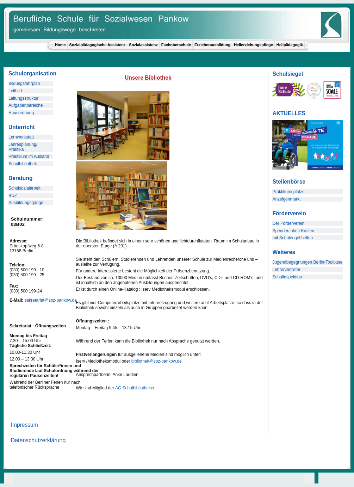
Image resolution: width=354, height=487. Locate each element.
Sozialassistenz (143, 45)
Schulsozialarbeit (24, 188)
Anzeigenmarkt (286, 199)
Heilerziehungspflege (253, 45)
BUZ (12, 195)
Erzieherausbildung (212, 45)
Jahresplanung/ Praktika (22, 147)
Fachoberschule (176, 45)
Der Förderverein (288, 223)
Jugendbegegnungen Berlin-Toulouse (307, 262)
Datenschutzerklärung (38, 440)
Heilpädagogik (290, 45)
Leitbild (15, 90)
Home (60, 45)
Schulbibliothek (22, 163)
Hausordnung (21, 112)
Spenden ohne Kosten (293, 230)
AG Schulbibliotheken (135, 388)
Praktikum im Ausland (28, 156)
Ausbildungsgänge (25, 202)
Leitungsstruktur (23, 98)
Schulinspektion (287, 277)
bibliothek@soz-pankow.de (156, 361)
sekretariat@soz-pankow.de (51, 300)
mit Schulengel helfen (292, 237)
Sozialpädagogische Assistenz (97, 45)
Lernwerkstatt (21, 137)
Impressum (24, 425)
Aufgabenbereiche (25, 105)
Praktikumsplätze (288, 191)
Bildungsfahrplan (24, 83)
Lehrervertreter (286, 269)
